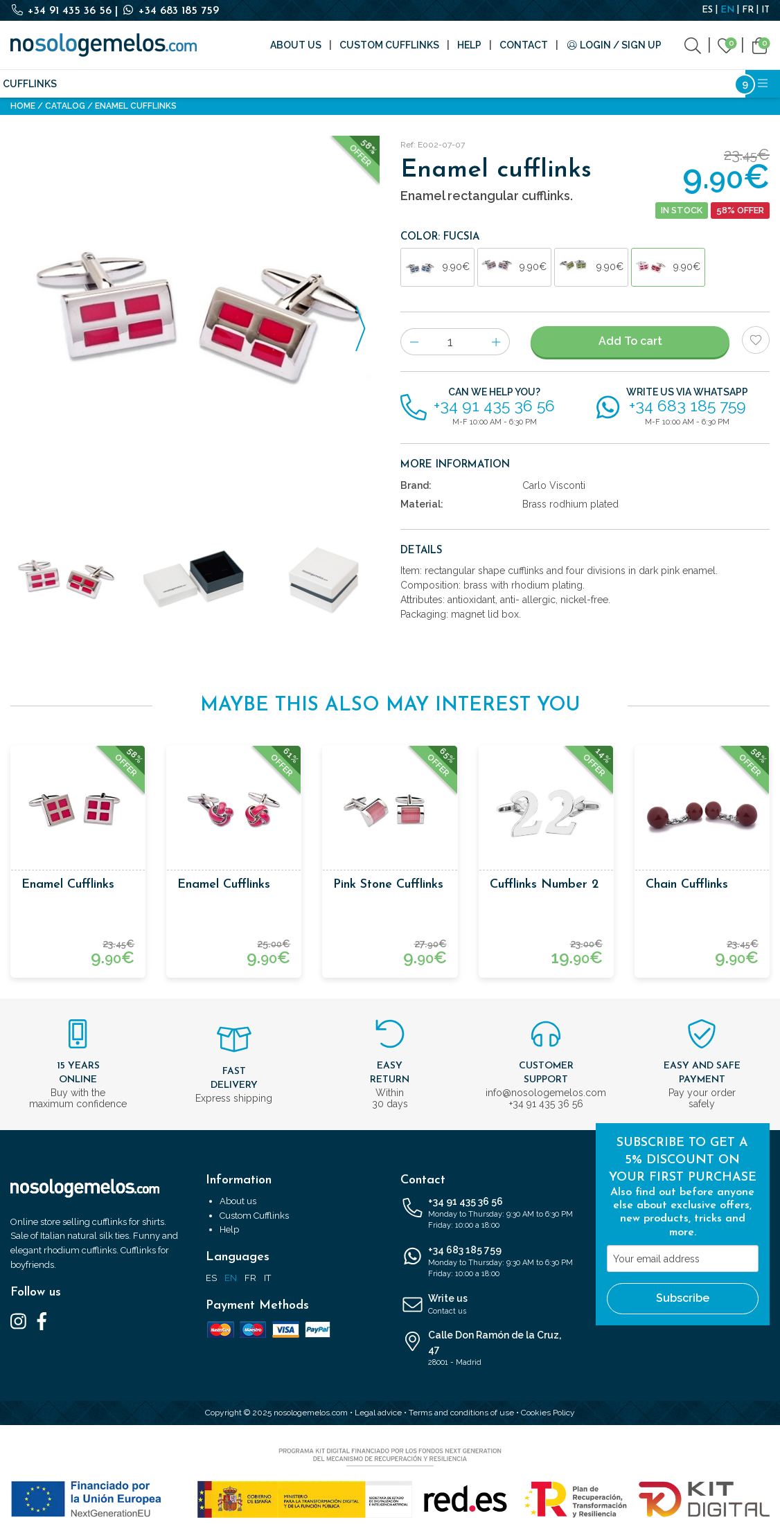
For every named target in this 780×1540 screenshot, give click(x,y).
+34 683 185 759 (170, 11)
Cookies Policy (548, 1412)
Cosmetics (552, 83)
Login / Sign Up (614, 45)
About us (295, 45)
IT (765, 10)
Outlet (614, 83)
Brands (348, 83)
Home (22, 106)
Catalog (65, 106)
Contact (523, 45)
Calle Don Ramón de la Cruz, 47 (487, 1349)
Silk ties (91, 83)
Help (469, 45)
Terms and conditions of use (461, 1412)
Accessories (282, 83)
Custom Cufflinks (389, 45)
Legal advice (378, 1412)
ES (707, 10)
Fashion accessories (181, 83)
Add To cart (630, 341)
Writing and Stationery (446, 83)
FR (748, 10)
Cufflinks (30, 83)
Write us (487, 1305)
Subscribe (682, 1298)
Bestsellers (679, 83)
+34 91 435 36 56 (62, 11)
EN (727, 10)
